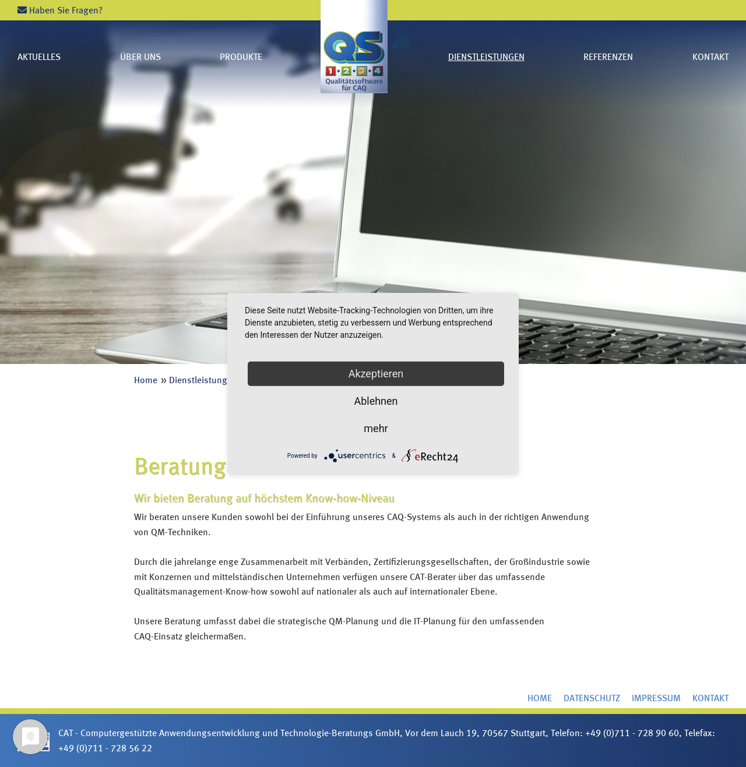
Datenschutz (592, 698)
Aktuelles (39, 56)
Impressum (656, 698)
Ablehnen (375, 400)
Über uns (140, 56)
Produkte (241, 56)
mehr (376, 428)
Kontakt (710, 56)
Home (145, 380)
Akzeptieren (376, 373)
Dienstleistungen (486, 56)
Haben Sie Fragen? (60, 10)
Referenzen (608, 56)
